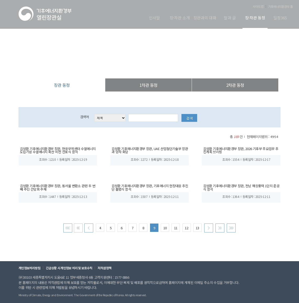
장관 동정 (176, 67)
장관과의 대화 (204, 18)
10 (165, 230)
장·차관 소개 (180, 18)
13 (197, 230)
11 (176, 230)
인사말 (154, 18)
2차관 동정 (235, 85)
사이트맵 (258, 6)
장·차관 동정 (255, 18)
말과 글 (230, 18)
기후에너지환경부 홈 (280, 6)
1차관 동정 (148, 85)
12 (186, 230)
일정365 (280, 18)
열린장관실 (118, 67)
